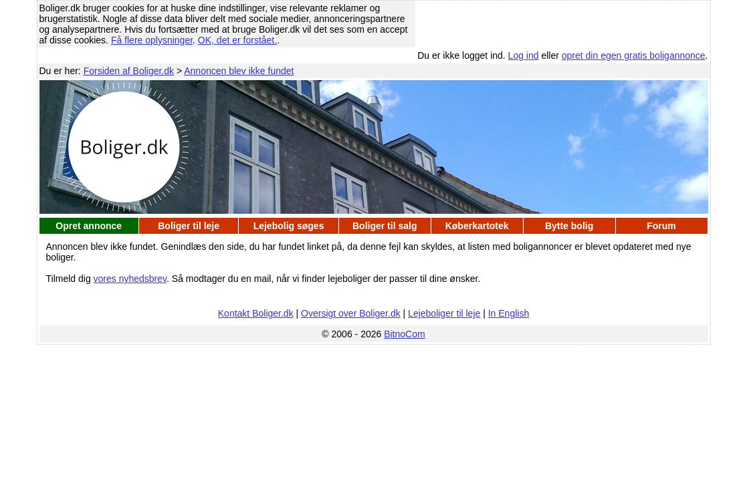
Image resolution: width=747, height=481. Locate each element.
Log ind (523, 55)
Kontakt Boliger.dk (256, 313)
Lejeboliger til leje (444, 313)
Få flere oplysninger (152, 40)
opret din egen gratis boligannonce (634, 55)
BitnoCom (404, 334)
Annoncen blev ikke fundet (239, 70)
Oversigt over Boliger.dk (351, 313)
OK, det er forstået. (237, 40)
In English (508, 313)
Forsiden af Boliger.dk (129, 70)
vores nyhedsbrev (130, 278)
